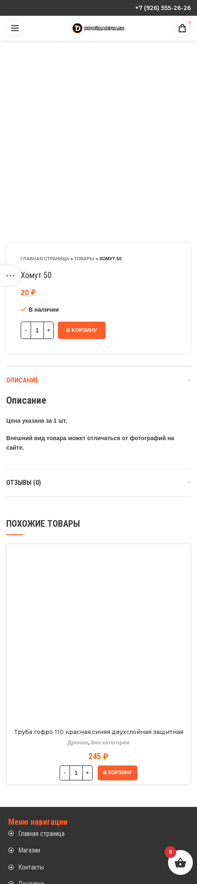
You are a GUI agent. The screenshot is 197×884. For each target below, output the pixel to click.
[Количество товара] (37, 330)
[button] (118, 772)
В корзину (81, 330)
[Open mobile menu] (15, 28)
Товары (84, 258)
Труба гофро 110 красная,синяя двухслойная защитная (98, 732)
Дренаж (77, 742)
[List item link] (98, 833)
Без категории (110, 742)
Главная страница (45, 258)
